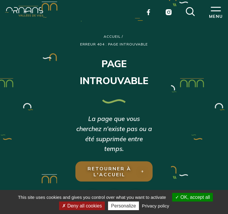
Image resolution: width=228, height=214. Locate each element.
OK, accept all (192, 197)
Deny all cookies (82, 205)
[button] (190, 11)
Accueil (112, 36)
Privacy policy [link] (155, 205)
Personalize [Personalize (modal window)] (123, 205)
